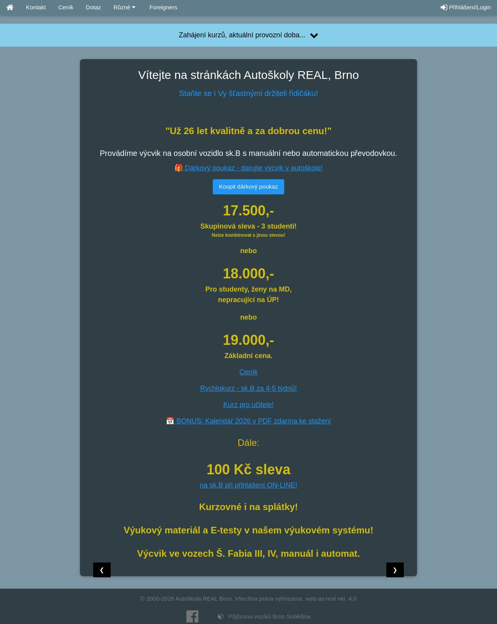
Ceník (65, 7)
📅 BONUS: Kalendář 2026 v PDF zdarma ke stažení (248, 421)
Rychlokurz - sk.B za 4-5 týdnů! (248, 388)
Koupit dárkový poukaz (248, 186)
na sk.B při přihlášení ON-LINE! (248, 485)
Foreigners (162, 7)
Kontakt (36, 7)
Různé (124, 7)
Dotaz (93, 7)
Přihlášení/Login (466, 7)
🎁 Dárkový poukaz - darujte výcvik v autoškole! (248, 168)
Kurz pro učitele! (248, 405)
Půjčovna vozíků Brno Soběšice (264, 616)
